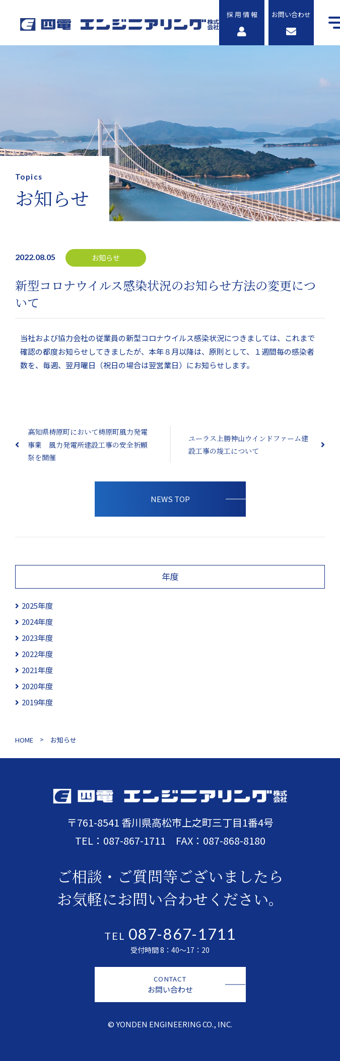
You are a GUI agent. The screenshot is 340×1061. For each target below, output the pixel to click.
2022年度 (37, 653)
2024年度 (37, 621)
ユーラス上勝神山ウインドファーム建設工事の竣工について (248, 444)
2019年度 (37, 702)
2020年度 (37, 686)
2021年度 (37, 670)
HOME (24, 740)
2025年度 (37, 605)
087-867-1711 (134, 840)
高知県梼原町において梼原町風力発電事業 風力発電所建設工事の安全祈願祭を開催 (88, 444)
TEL (170, 936)
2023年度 (37, 637)
